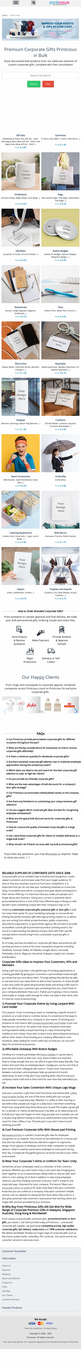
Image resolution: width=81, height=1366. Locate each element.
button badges (48, 1071)
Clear (48, 83)
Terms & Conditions (33, 1345)
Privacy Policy (51, 1345)
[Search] (33, 2)
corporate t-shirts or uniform (17, 1204)
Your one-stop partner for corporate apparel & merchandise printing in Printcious (40, 1358)
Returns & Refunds (11, 1295)
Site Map (6, 1307)
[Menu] (15, 2)
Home (4, 15)
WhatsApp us (52, 870)
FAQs (4, 1303)
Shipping (6, 1291)
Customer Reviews (10, 1316)
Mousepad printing (12, 1152)
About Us (6, 1282)
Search (33, 83)
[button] (5, 715)
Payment (6, 1286)
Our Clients (7, 1312)
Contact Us (7, 1299)
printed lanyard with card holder (49, 1039)
